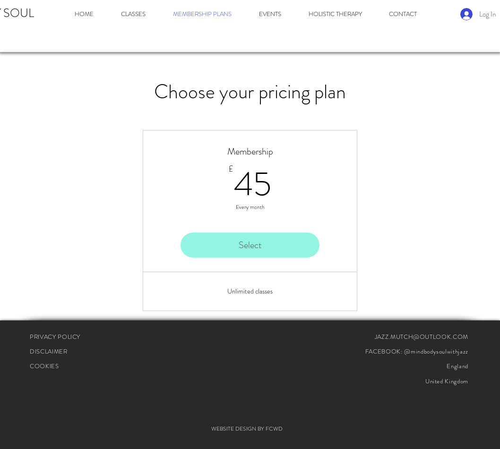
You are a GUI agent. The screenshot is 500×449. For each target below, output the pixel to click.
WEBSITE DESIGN (233, 428)
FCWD (274, 428)
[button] (133, 14)
